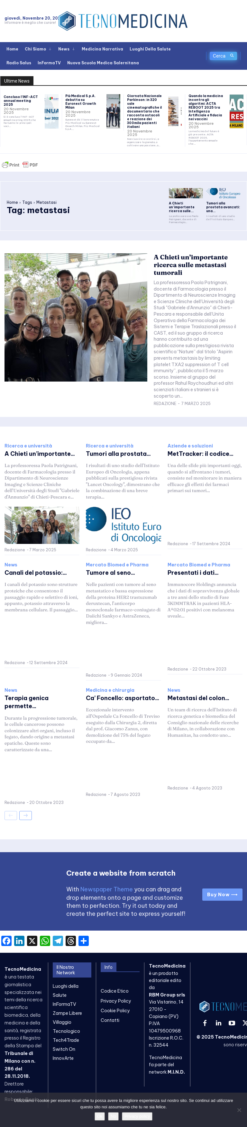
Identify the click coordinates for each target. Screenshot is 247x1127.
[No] (239, 1110)
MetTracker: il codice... (200, 453)
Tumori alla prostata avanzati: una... (223, 207)
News (11, 565)
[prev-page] (11, 815)
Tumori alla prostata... (118, 453)
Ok (100, 1116)
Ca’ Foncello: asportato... (122, 698)
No (113, 1116)
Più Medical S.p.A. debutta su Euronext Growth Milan (80, 102)
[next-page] (25, 815)
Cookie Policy (115, 1011)
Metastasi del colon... (198, 698)
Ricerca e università (28, 445)
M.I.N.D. (176, 1072)
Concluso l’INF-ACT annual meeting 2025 (21, 101)
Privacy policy (137, 1116)
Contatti (110, 1020)
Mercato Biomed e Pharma (117, 565)
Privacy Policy (116, 1001)
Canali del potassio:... (36, 572)
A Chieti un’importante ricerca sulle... (182, 207)
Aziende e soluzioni (190, 445)
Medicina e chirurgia (110, 690)
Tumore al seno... (110, 572)
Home (12, 202)
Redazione (165, 403)
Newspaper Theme (106, 889)
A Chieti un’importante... (40, 453)
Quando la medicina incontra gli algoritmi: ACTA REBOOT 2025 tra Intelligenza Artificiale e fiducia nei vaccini (205, 107)
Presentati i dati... (193, 572)
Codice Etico (115, 991)
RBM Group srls (167, 995)
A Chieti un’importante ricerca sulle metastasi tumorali (191, 264)
